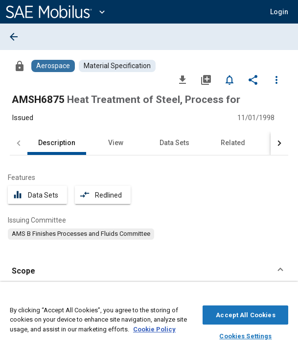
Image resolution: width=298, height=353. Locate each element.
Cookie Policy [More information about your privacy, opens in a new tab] (154, 327)
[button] (279, 12)
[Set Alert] (229, 79)
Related (233, 143)
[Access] (19, 66)
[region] (149, 320)
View (115, 143)
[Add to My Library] (206, 79)
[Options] (276, 79)
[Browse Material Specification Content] (117, 66)
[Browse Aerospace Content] (53, 66)
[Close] (285, 297)
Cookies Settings (245, 334)
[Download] (182, 79)
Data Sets (174, 143)
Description (56, 143)
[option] (81, 233)
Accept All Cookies (245, 313)
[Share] (253, 79)
